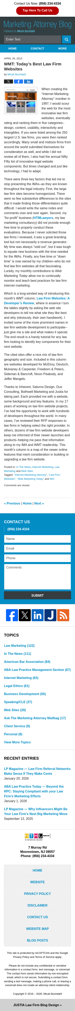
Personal (13, 734)
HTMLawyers (43, 218)
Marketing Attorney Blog (37, 27)
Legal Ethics (16, 686)
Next (39, 503)
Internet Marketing (42, 466)
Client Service (17, 726)
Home (12, 48)
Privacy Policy (37, 893)
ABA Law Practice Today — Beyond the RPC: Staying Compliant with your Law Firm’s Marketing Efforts (34, 791)
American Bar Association (27, 661)
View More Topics (17, 742)
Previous (12, 503)
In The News (23, 466)
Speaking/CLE (18, 702)
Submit (37, 595)
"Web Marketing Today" (30, 478)
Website (37, 882)
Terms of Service (44, 956)
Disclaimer (38, 905)
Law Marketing (19, 645)
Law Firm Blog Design (36, 1005)
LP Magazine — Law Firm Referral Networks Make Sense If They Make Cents (37, 771)
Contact (37, 48)
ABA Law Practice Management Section (37, 670)
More (62, 48)
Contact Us (37, 917)
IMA (52, 478)
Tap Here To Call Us (37, 10)
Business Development (25, 694)
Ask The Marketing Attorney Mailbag (35, 718)
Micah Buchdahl (52, 993)
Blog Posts (37, 940)
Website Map (37, 929)
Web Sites (27, 470)
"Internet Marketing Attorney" (30, 474)
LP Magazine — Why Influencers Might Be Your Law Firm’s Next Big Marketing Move (35, 811)
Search (66, 39)
